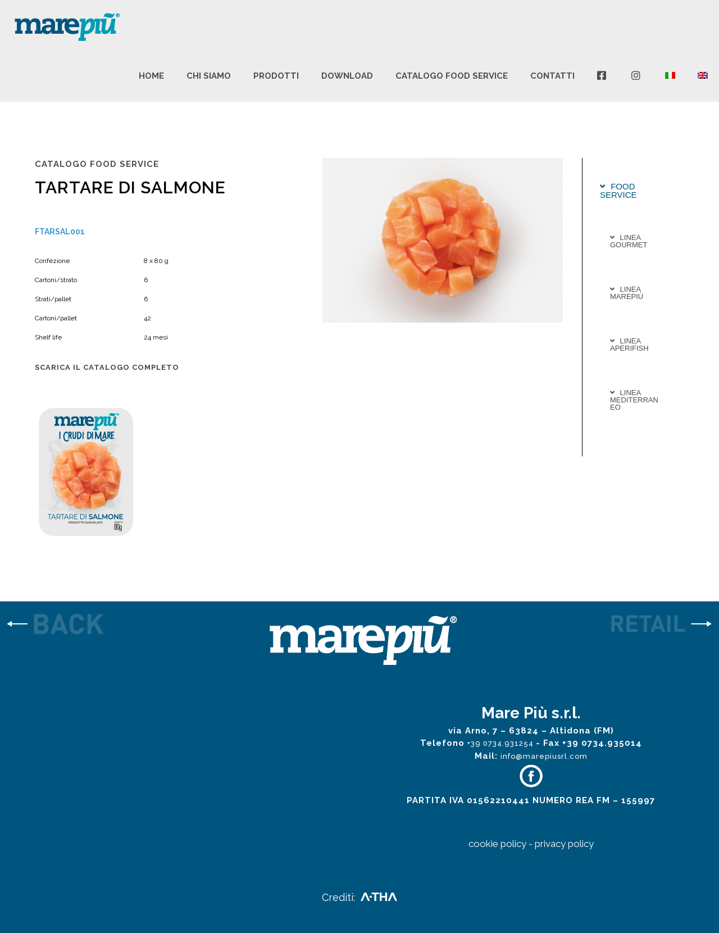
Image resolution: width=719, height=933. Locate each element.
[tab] (635, 190)
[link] (90, 625)
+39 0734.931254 (501, 743)
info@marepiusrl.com (544, 756)
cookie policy (497, 843)
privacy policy (564, 843)
